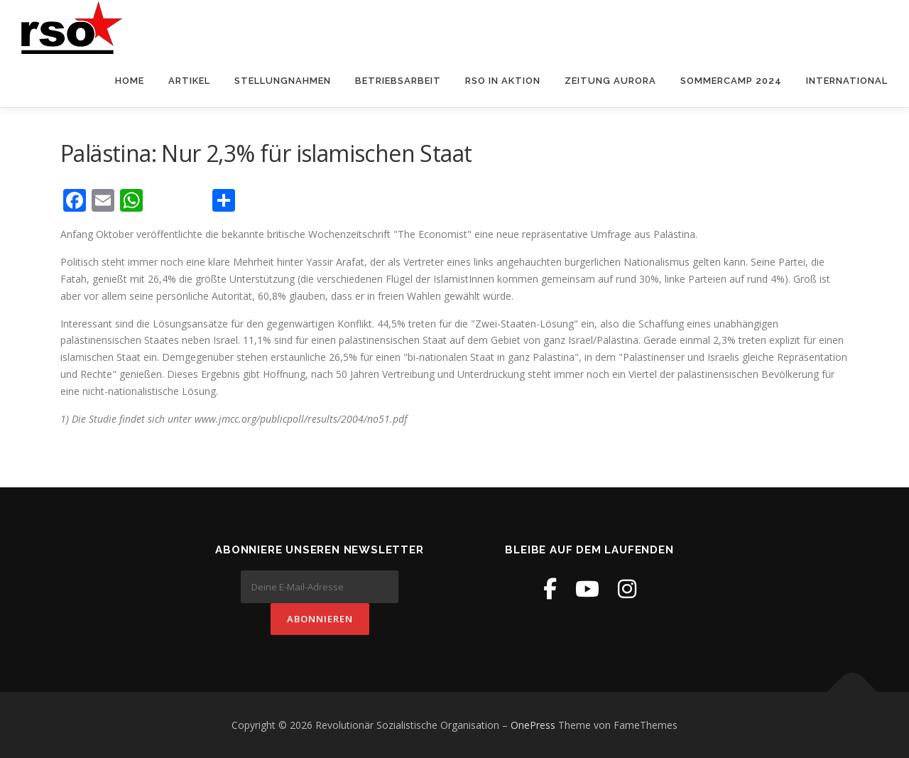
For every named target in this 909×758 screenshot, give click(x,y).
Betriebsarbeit (398, 80)
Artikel (189, 80)
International (847, 80)
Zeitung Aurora (610, 80)
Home (129, 80)
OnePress (533, 725)
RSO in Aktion (502, 80)
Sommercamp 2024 (731, 80)
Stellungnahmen (282, 80)
